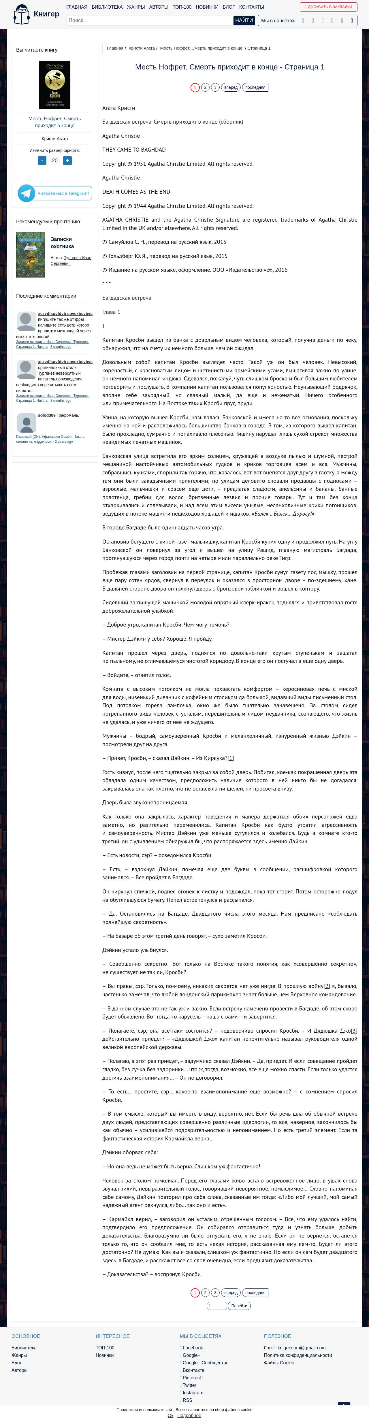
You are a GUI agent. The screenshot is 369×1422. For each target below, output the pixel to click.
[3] (354, 1030)
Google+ (190, 1355)
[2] (326, 986)
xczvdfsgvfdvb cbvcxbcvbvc (65, 313)
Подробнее (189, 1415)
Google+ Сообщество (204, 1362)
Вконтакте (192, 1370)
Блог (229, 7)
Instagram (191, 1392)
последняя (255, 87)
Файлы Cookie (279, 1362)
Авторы (159, 7)
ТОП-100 (182, 7)
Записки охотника (62, 243)
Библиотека (107, 7)
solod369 (47, 415)
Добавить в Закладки (328, 7)
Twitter (188, 1385)
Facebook (191, 1347)
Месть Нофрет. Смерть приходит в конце (55, 122)
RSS (186, 1400)
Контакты (251, 7)
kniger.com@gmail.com (302, 1347)
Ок (170, 1415)
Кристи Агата (55, 138)
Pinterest (190, 1377)
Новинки (207, 7)
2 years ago (64, 442)
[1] (230, 758)
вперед (231, 87)
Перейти (239, 1306)
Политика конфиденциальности (298, 1355)
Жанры (136, 7)
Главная (76, 7)
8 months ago (60, 347)
